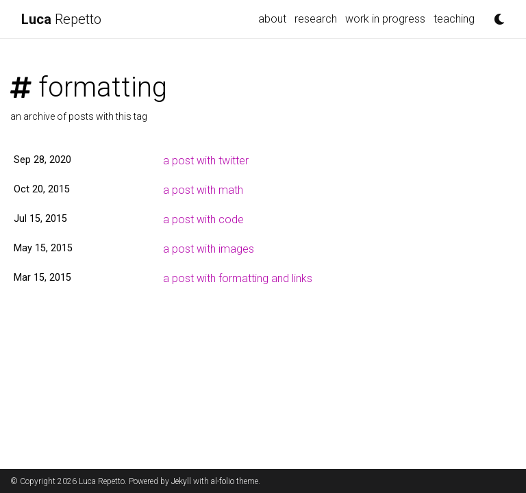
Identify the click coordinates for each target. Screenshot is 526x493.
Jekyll (181, 481)
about (272, 18)
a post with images (208, 248)
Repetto (61, 19)
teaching (454, 18)
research (316, 18)
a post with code (203, 219)
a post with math (203, 190)
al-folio (222, 481)
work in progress (385, 18)
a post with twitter (206, 160)
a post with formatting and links (237, 278)
